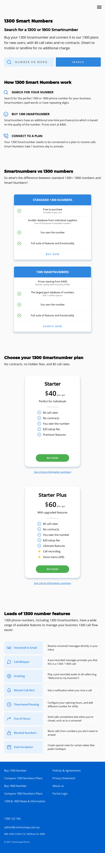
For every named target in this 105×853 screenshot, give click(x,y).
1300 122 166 (12, 818)
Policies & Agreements (66, 770)
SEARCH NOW (52, 326)
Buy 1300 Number (15, 770)
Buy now (52, 458)
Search (68, 62)
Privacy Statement (63, 778)
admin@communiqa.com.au (22, 827)
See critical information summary (52, 472)
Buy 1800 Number (15, 786)
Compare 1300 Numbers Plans (23, 778)
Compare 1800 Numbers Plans (23, 793)
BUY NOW (52, 254)
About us (58, 786)
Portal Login (60, 793)
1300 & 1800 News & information (24, 801)
